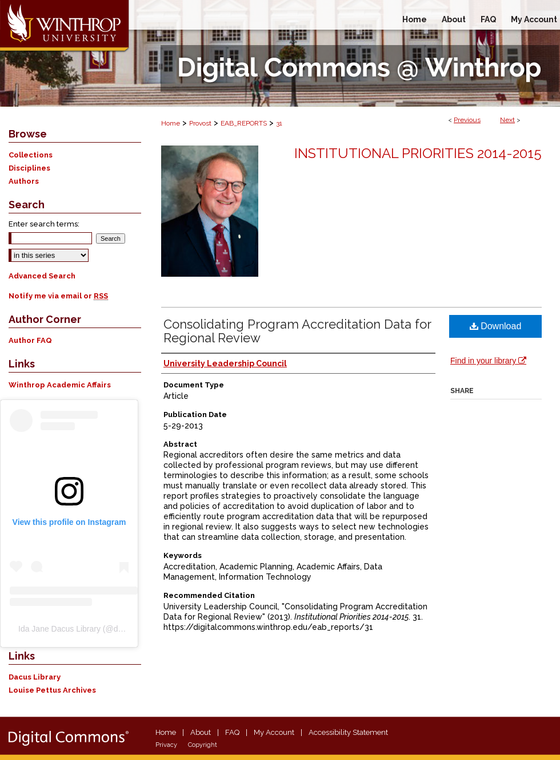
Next (507, 120)
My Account (274, 732)
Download (496, 326)
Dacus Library (35, 677)
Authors (24, 181)
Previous (467, 120)
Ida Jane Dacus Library (59, 628)
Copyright (202, 745)
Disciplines (29, 168)
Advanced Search (42, 276)
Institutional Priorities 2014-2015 (418, 153)
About (200, 732)
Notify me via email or (58, 296)
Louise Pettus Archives (52, 690)
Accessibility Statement (348, 732)
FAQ (232, 732)
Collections (31, 155)
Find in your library (488, 360)
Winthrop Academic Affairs (60, 385)
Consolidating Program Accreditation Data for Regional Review (297, 331)
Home (170, 123)
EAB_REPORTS (244, 123)
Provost (200, 123)
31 (279, 123)
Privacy (166, 745)
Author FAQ (30, 340)
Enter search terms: (44, 224)
